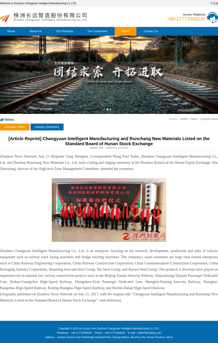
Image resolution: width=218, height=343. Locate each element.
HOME (184, 119)
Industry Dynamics (47, 126)
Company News (209, 119)
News (125, 31)
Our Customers (97, 31)
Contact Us (151, 31)
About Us (36, 31)
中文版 (214, 3)
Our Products (64, 31)
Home (11, 31)
